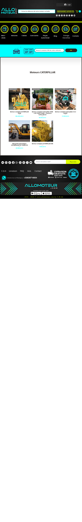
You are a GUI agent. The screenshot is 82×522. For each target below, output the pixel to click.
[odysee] (67, 15)
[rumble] (16, 162)
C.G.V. (3, 171)
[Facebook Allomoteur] (64, 15)
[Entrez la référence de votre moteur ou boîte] (36, 11)
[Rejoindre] (73, 162)
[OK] (71, 50)
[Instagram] (69, 15)
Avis (29, 171)
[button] (78, 11)
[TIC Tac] (9, 162)
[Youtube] (74, 15)
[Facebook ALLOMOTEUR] (13, 162)
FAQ (22, 171)
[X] (72, 15)
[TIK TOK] (59, 15)
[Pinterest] (62, 15)
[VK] (57, 15)
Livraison (14, 171)
